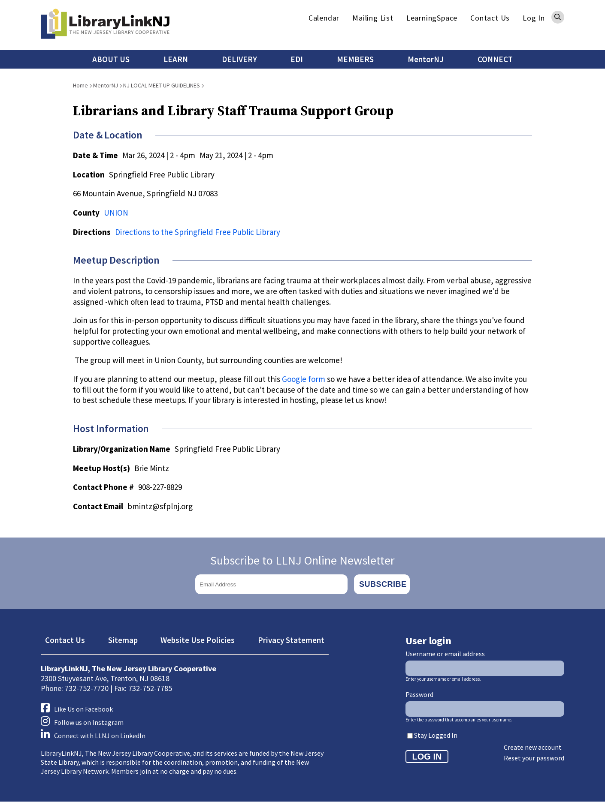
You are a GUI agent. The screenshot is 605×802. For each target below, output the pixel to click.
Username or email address (445, 653)
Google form (303, 379)
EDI (296, 59)
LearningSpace (431, 18)
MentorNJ (426, 59)
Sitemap (123, 640)
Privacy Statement (291, 640)
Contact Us (490, 18)
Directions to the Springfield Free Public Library (197, 232)
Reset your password (534, 758)
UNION (116, 212)
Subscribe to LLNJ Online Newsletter (302, 560)
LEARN (175, 59)
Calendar (324, 18)
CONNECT (495, 59)
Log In (534, 18)
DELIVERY (239, 59)
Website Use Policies (197, 640)
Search (557, 17)
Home (80, 85)
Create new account (533, 747)
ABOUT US (111, 59)
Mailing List (372, 18)
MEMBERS (355, 59)
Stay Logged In (435, 735)
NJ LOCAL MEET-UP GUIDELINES (161, 85)
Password (419, 694)
